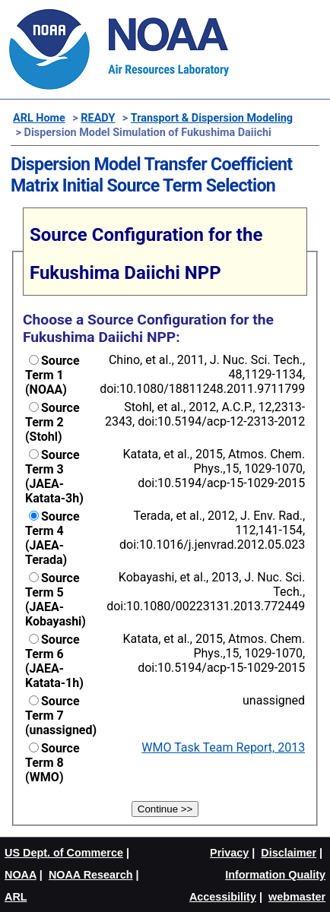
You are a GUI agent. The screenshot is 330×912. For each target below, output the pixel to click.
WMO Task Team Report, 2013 (223, 747)
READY (98, 118)
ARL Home (39, 118)
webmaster (296, 897)
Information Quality (275, 875)
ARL (16, 897)
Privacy (229, 853)
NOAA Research (91, 875)
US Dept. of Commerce (64, 853)
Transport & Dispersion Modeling (212, 118)
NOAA (20, 875)
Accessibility (222, 897)
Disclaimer (288, 853)
